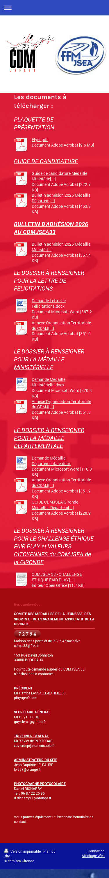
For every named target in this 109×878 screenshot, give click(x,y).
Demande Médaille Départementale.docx (51, 460)
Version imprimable (23, 851)
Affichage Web (93, 855)
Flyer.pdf (40, 139)
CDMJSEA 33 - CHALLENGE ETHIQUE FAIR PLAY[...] (57, 577)
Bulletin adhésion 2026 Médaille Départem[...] (61, 197)
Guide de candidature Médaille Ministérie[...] (59, 176)
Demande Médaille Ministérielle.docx (48, 382)
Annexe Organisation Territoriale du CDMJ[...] (61, 325)
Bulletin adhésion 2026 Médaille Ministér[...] (61, 246)
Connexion (96, 851)
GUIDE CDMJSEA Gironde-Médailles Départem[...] (55, 504)
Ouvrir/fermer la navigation (54, 7)
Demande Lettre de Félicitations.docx (49, 303)
